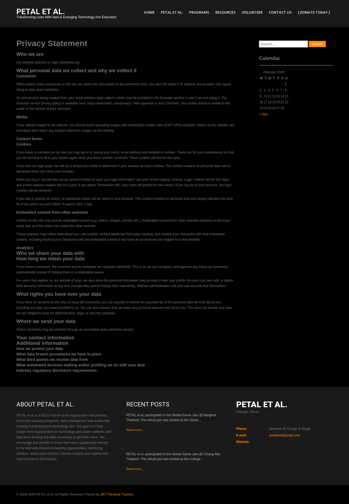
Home (149, 12)
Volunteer (252, 12)
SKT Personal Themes (116, 494)
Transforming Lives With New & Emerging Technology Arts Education (66, 14)
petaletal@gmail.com (284, 435)
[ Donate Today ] (314, 12)
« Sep (263, 114)
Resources (225, 12)
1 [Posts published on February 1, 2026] (286, 84)
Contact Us (280, 12)
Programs (199, 12)
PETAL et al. (172, 12)
